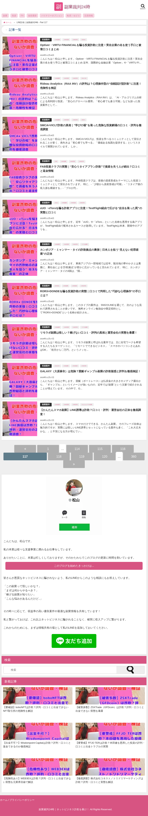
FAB (56, 161)
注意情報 (88, 15)
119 (81, 456)
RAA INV (84, 78)
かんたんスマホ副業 (87, 404)
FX (22, 15)
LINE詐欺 (75, 39)
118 (58, 456)
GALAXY (57, 365)
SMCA (83, 119)
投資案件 (46, 39)
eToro (56, 202)
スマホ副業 (84, 244)
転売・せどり (73, 15)
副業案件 (46, 404)
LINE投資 (66, 39)
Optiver (83, 39)
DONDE (57, 285)
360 (133, 456)
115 (100, 448)
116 (122, 448)
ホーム (4, 800)
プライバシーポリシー (21, 800)
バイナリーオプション (51, 15)
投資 (14, 15)
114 (77, 448)
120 (104, 456)
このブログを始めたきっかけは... (74, 565)
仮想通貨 (32, 15)
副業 (5, 15)
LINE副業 (57, 39)
